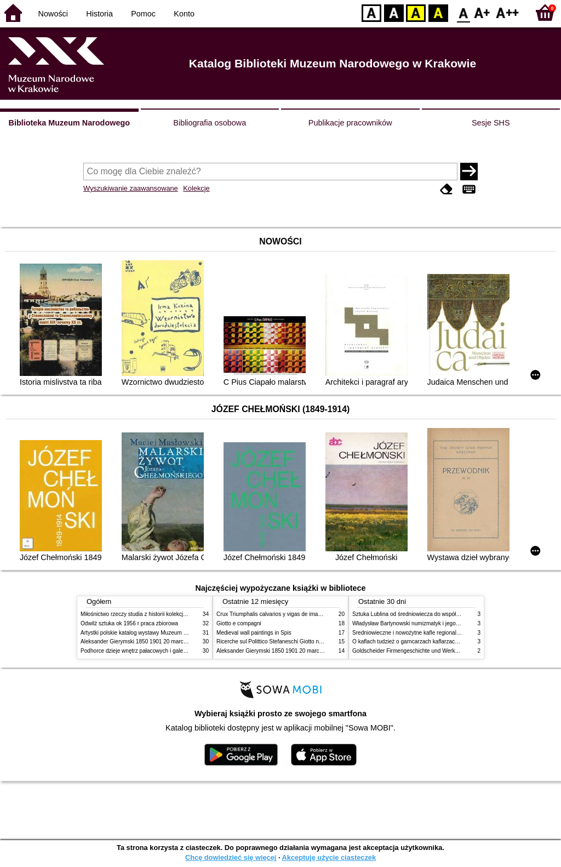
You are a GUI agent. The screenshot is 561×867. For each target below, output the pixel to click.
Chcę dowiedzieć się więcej (230, 857)
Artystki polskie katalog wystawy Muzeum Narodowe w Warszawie (161, 633)
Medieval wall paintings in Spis (253, 633)
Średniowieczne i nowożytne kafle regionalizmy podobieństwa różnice (437, 633)
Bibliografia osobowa (209, 122)
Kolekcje (196, 188)
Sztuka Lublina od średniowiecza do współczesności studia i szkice (434, 614)
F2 (507, 12)
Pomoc (143, 13)
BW (394, 12)
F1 (482, 12)
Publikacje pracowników (350, 122)
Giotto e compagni (238, 623)
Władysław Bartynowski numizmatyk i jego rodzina (414, 623)
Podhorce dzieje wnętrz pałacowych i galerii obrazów (145, 651)
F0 (463, 12)
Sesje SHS (491, 122)
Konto (184, 13)
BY (438, 12)
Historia (99, 13)
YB (415, 12)
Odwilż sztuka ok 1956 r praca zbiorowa (129, 623)
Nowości (53, 13)
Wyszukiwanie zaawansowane (130, 188)
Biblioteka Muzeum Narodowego (69, 122)
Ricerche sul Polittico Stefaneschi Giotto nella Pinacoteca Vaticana (297, 641)
